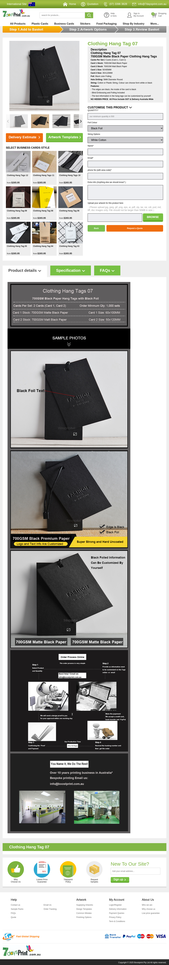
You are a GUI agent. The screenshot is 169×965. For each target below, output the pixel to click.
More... (154, 23)
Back (96, 228)
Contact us (15, 905)
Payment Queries (116, 913)
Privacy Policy (115, 917)
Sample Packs (17, 909)
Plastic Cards (40, 23)
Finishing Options (84, 917)
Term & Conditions (117, 921)
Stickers (85, 23)
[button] (81, 121)
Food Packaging (106, 23)
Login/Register (115, 905)
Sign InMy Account (135, 15)
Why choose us (148, 909)
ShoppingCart (158, 15)
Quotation (89, 4)
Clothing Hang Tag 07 (113, 43)
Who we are (147, 905)
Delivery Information (118, 909)
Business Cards (64, 23)
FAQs (13, 913)
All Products (18, 23)
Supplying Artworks (84, 905)
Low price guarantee (151, 913)
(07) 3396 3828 (115, 4)
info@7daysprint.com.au (149, 4)
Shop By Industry (133, 23)
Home (69, 4)
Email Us (47, 905)
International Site (17, 4)
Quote (13, 917)
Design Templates (84, 909)
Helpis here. (110, 15)
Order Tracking (50, 909)
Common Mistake (84, 913)
